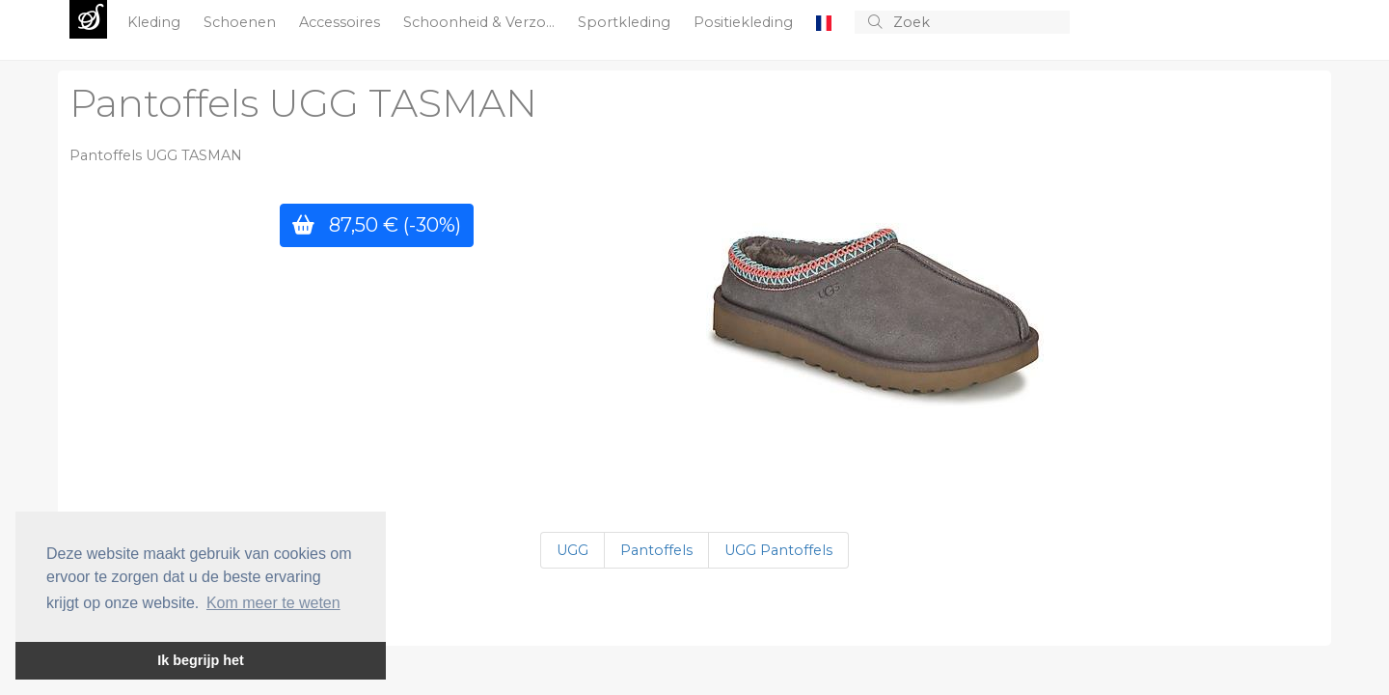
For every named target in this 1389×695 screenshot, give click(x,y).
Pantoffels (656, 550)
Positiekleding (745, 22)
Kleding (155, 22)
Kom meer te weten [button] (273, 603)
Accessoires (341, 22)
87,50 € (376, 224)
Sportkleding (626, 22)
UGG (572, 550)
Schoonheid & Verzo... (480, 22)
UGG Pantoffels (778, 550)
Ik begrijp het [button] (200, 660)
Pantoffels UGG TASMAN (303, 102)
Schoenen (242, 22)
